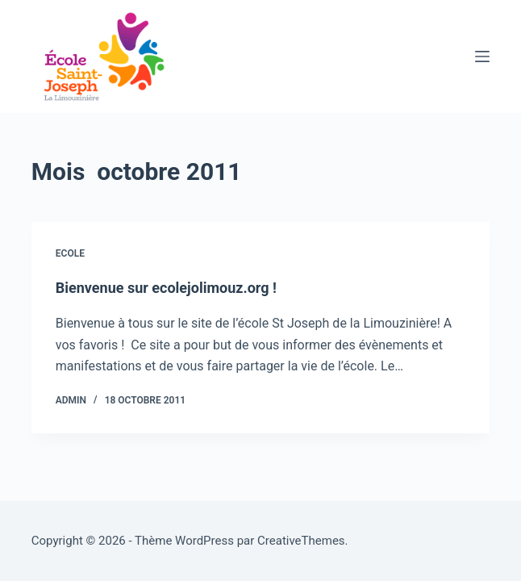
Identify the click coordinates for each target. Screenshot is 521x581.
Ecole (70, 253)
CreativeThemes (301, 540)
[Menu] (482, 56)
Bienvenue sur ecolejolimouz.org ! (166, 287)
